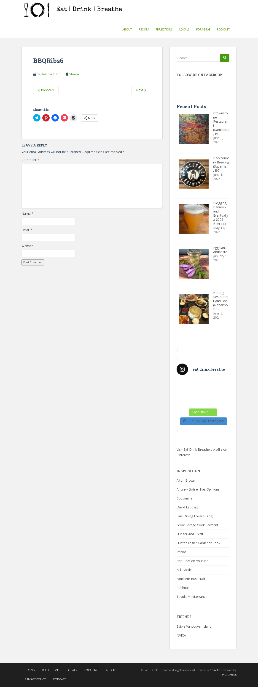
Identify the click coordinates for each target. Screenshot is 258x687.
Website (27, 246)
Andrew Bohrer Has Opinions (198, 489)
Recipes (144, 29)
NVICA (181, 635)
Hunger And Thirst (190, 534)
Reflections (164, 29)
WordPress (229, 675)
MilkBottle (184, 570)
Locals (184, 29)
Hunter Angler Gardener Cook (198, 543)
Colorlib (215, 670)
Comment (30, 159)
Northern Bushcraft (191, 579)
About (127, 29)
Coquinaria (184, 498)
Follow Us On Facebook (200, 75)
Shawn (74, 74)
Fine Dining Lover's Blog (194, 516)
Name (27, 213)
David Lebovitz (188, 507)
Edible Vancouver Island (194, 626)
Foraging (203, 29)
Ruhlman (183, 587)
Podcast (223, 29)
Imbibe (182, 552)
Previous (46, 90)
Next (141, 90)
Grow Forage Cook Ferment (197, 525)
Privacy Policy (35, 679)
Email (27, 230)
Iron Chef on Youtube (192, 561)
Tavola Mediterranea (192, 596)
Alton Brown (186, 480)
